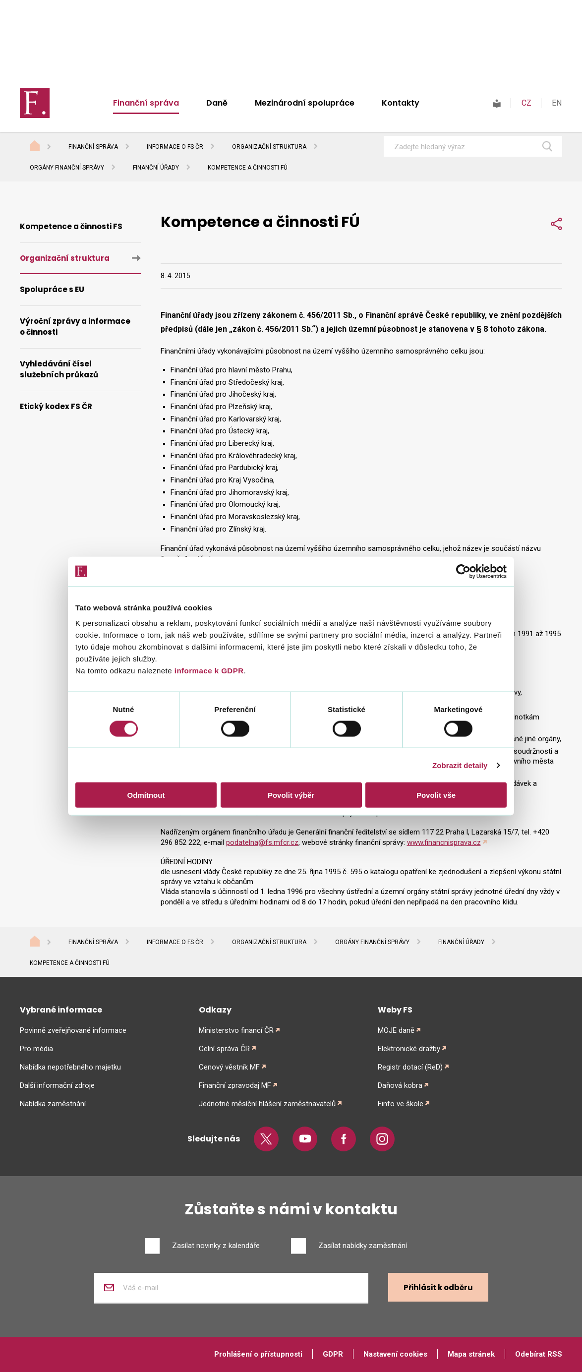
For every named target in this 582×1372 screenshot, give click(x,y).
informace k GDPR (207, 670)
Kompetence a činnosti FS (71, 226)
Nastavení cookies (395, 1354)
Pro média (36, 1048)
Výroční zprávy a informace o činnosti (75, 327)
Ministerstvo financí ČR (236, 1030)
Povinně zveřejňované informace (73, 1030)
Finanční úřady (156, 167)
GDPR (333, 1354)
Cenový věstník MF (229, 1067)
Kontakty (400, 103)
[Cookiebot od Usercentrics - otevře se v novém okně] (463, 571)
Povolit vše (436, 795)
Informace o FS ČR (175, 146)
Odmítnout (146, 795)
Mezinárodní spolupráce (304, 103)
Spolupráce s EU (52, 289)
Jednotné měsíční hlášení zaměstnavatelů (267, 1103)
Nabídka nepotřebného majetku (70, 1067)
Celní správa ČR (224, 1048)
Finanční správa (146, 103)
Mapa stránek (471, 1354)
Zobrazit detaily (460, 765)
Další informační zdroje (57, 1085)
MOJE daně (396, 1030)
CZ (526, 103)
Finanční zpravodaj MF (235, 1085)
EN (557, 103)
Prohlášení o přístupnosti (258, 1354)
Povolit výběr (291, 795)
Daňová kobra (400, 1085)
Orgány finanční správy (67, 167)
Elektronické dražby (409, 1048)
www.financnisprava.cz (444, 842)
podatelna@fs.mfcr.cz (262, 842)
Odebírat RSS (538, 1354)
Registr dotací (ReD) (410, 1067)
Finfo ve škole (400, 1103)
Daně (217, 103)
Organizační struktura (269, 146)
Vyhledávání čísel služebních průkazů (59, 369)
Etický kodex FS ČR (56, 406)
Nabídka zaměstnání (53, 1103)
